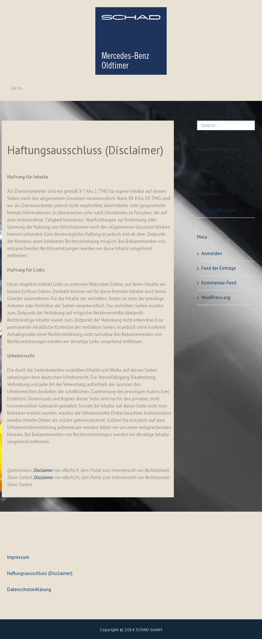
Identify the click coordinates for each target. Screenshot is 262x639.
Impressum (18, 557)
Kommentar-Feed (218, 283)
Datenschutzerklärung (29, 589)
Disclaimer (43, 470)
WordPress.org (215, 297)
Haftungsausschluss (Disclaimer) (39, 573)
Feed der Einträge (218, 268)
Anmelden (211, 253)
